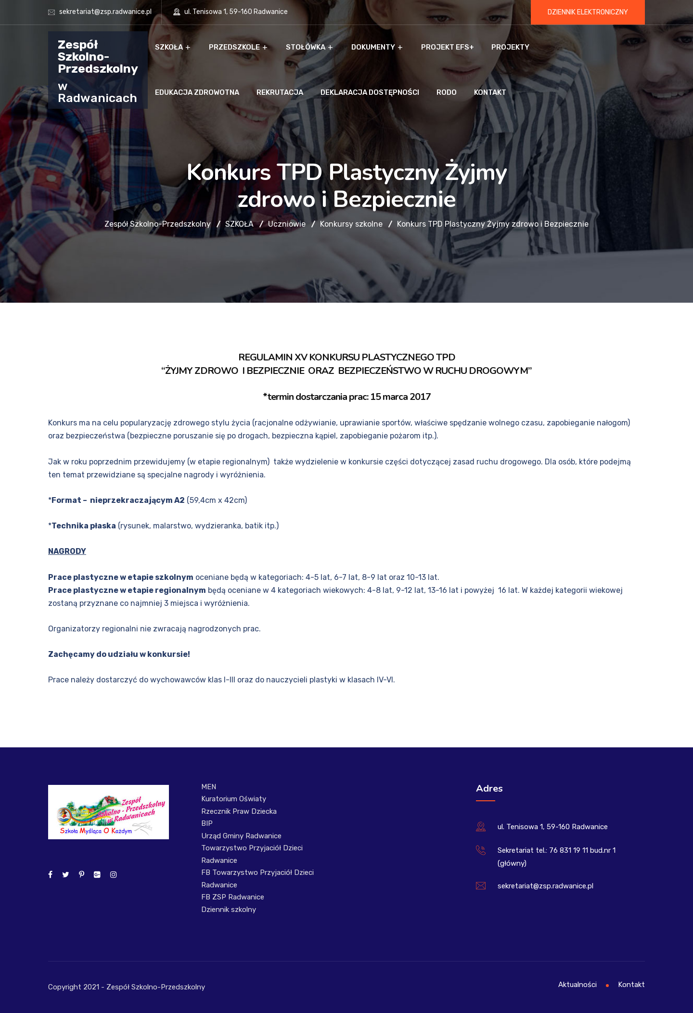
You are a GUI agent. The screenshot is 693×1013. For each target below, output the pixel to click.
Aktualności (577, 984)
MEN (208, 786)
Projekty (510, 47)
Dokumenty (373, 47)
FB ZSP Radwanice (232, 897)
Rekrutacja (280, 92)
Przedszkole (234, 47)
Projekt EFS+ (447, 47)
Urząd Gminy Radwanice (241, 836)
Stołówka (305, 47)
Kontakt (490, 92)
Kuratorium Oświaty (233, 799)
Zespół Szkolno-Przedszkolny (98, 56)
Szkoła (169, 47)
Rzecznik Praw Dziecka (239, 811)
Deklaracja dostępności (370, 92)
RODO (446, 92)
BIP (207, 823)
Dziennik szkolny (228, 909)
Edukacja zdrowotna (197, 92)
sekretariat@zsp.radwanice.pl (105, 12)
